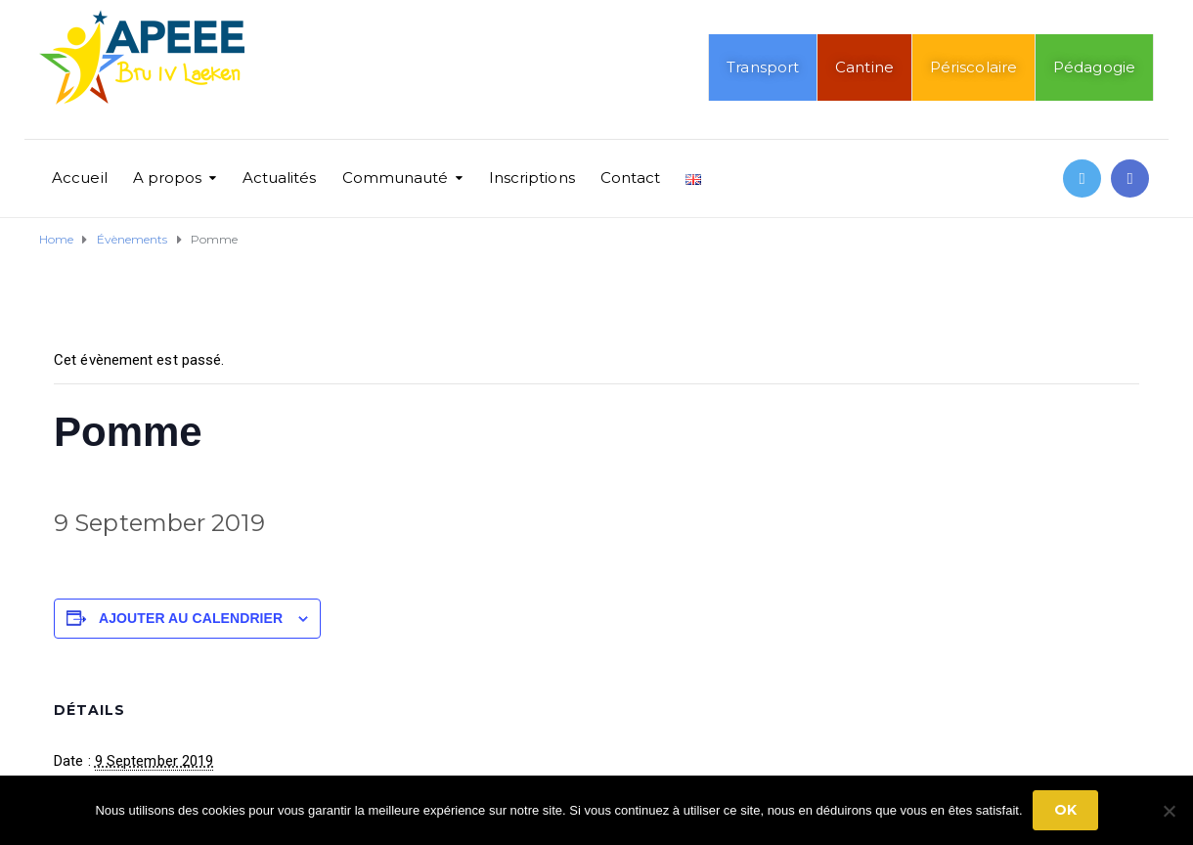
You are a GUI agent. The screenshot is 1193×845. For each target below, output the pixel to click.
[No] (1168, 811)
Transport (763, 67)
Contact (630, 177)
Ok (1065, 810)
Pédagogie (1094, 67)
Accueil (80, 177)
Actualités (280, 177)
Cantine (864, 67)
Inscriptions (532, 177)
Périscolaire (973, 67)
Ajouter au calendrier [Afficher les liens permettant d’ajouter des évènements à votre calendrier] (191, 618)
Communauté (395, 177)
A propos (167, 177)
